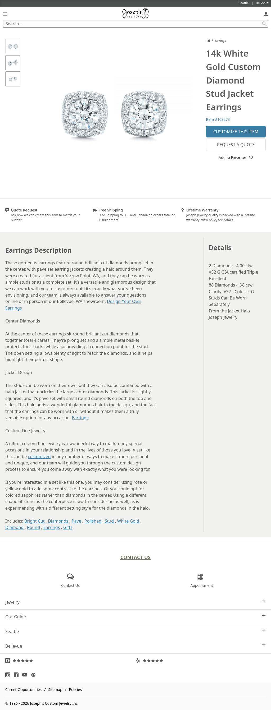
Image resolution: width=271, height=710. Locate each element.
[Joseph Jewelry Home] (208, 40)
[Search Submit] (264, 24)
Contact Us (135, 557)
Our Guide (135, 617)
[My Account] (266, 14)
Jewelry (135, 602)
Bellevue (135, 646)
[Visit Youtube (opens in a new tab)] (26, 675)
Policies (75, 689)
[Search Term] (135, 24)
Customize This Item (236, 132)
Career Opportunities (23, 689)
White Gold (128, 521)
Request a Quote (236, 144)
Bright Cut (34, 521)
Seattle (135, 631)
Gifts (68, 527)
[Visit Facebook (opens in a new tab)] (17, 675)
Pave (76, 521)
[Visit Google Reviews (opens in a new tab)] (70, 660)
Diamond (14, 527)
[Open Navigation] (5, 14)
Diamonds (58, 521)
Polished (92, 521)
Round (33, 527)
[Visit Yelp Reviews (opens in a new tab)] (201, 660)
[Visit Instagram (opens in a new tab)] (9, 675)
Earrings (80, 418)
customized (39, 456)
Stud (109, 521)
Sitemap (55, 689)
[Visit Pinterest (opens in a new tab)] (34, 675)
